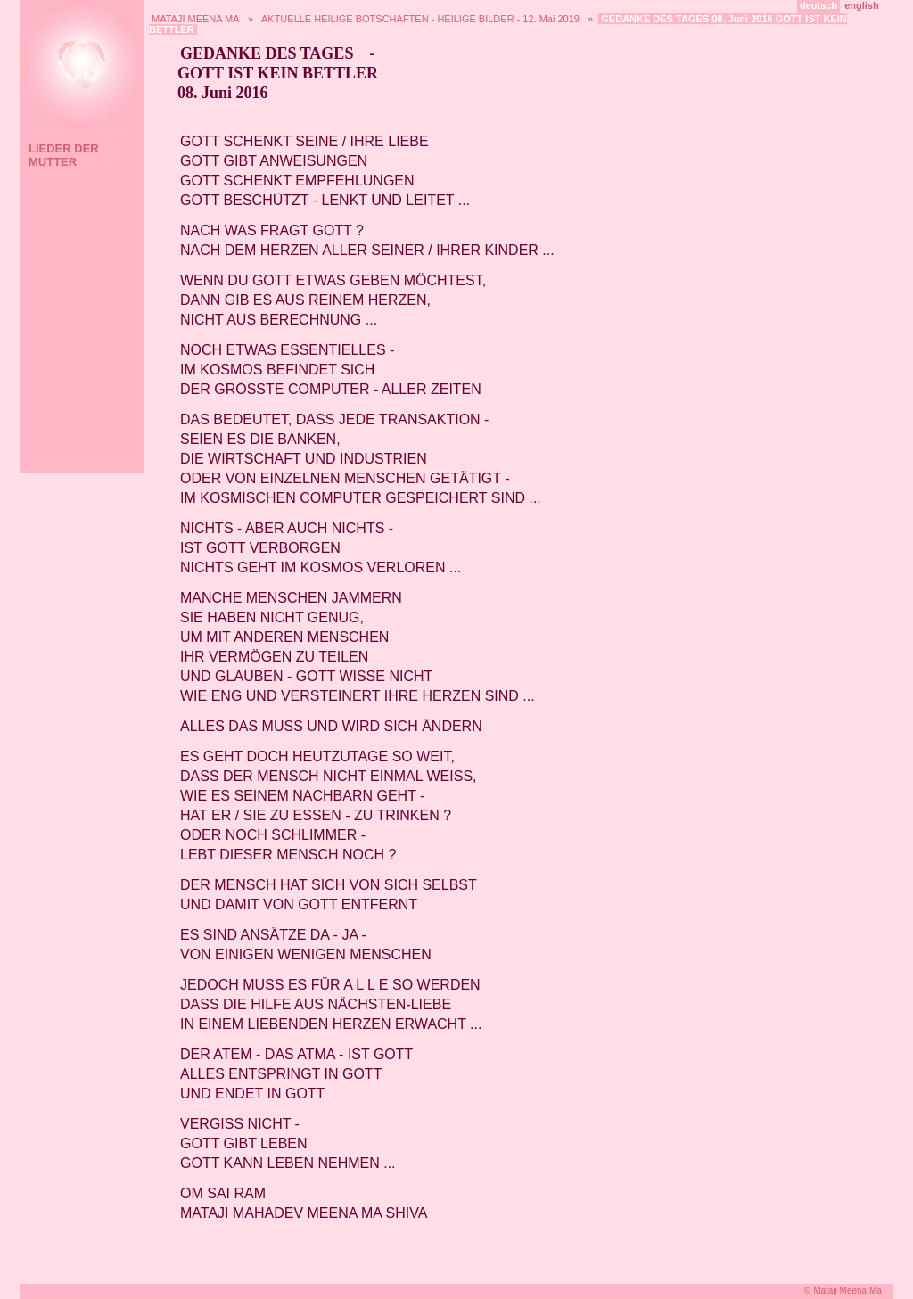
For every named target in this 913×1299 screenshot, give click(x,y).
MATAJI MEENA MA (196, 18)
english (861, 5)
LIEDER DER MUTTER (64, 155)
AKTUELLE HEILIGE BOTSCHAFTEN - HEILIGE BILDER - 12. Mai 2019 (420, 18)
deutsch (818, 5)
